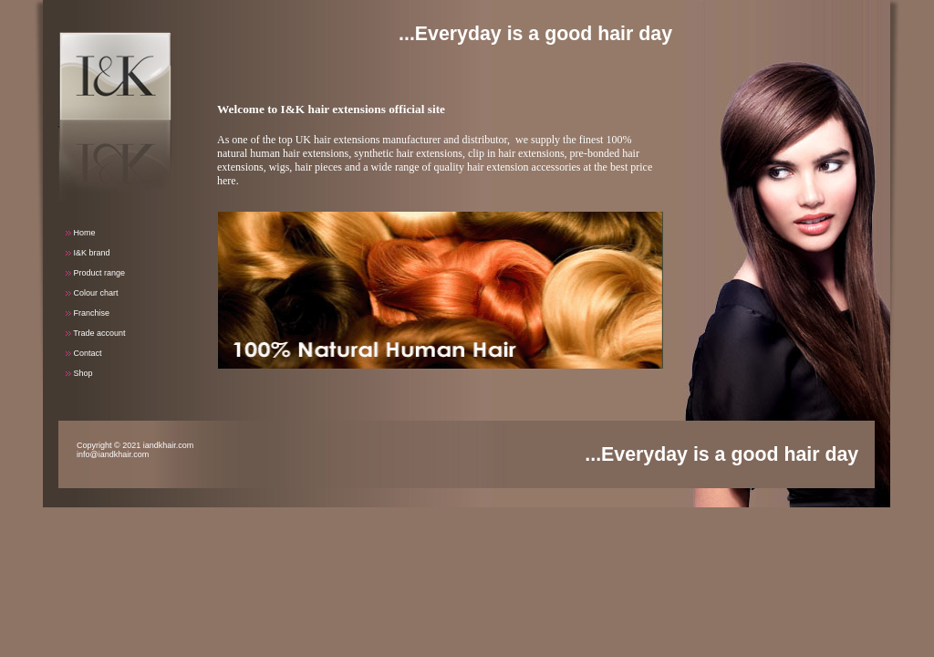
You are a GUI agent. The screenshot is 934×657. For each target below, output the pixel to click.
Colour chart (92, 292)
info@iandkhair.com (113, 454)
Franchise (87, 313)
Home (81, 232)
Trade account (96, 333)
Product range (95, 272)
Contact (84, 353)
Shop (79, 373)
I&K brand (88, 252)
